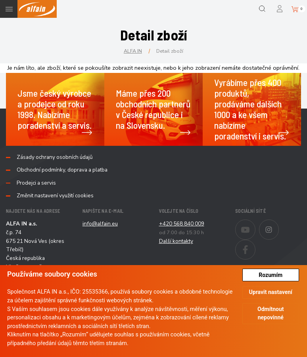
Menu (9, 9)
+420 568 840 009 (181, 223)
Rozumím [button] (270, 275)
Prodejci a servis (36, 183)
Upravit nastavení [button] (270, 292)
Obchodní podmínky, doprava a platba (62, 170)
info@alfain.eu (100, 223)
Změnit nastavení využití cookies (55, 195)
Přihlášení (280, 9)
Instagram (278, 224)
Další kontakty (176, 241)
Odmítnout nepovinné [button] (270, 313)
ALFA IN (133, 51)
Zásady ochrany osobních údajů (55, 157)
